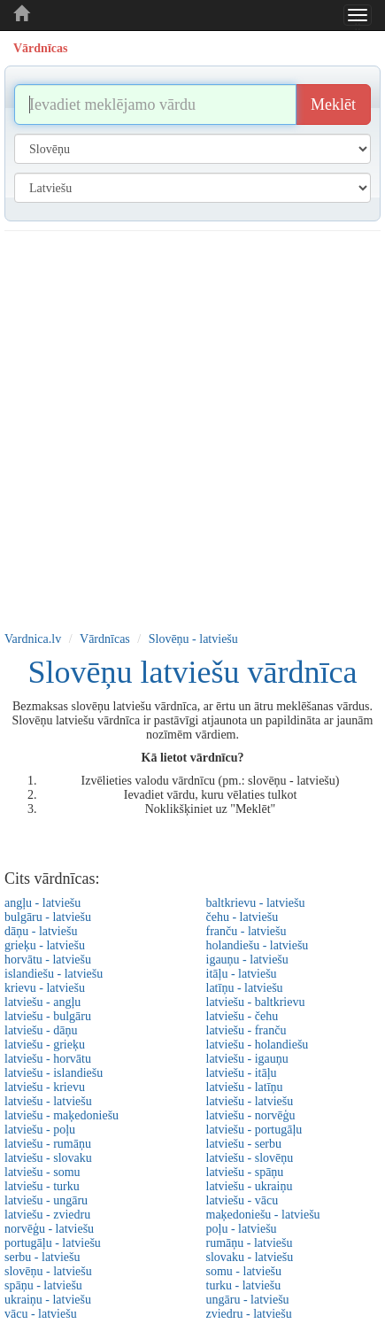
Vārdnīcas (105, 639)
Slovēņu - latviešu (193, 639)
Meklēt (333, 104)
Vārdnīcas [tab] (40, 48)
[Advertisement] (188, 428)
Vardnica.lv (32, 639)
